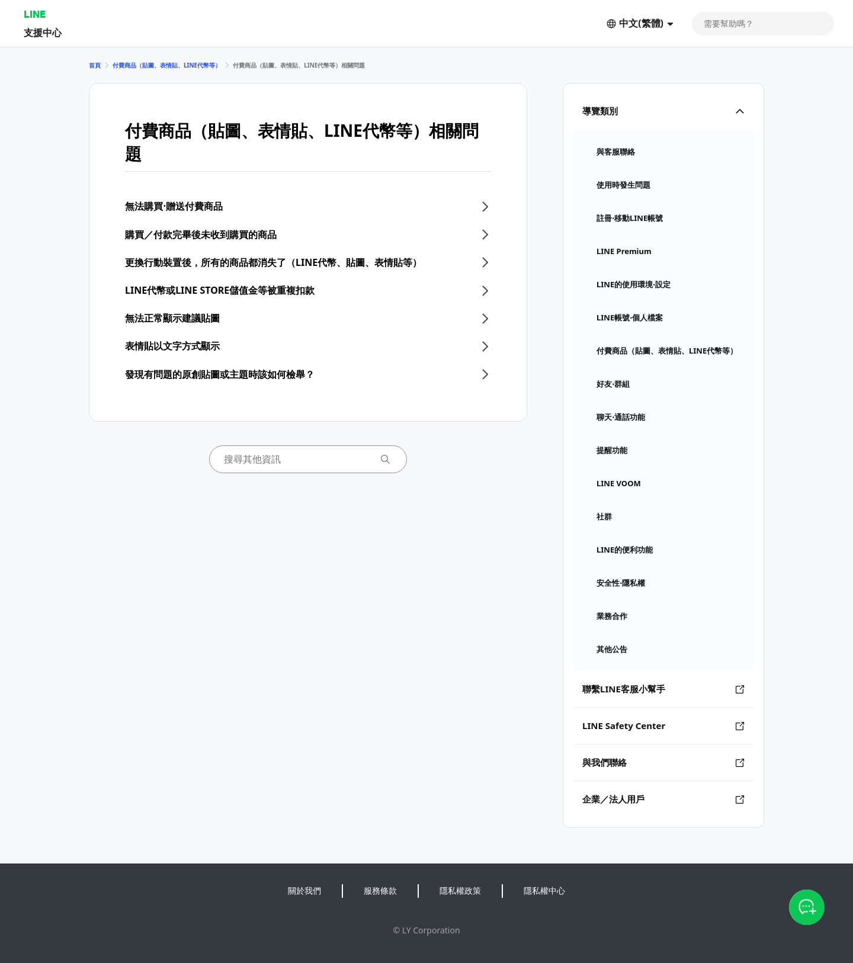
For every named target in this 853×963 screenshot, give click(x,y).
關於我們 (304, 890)
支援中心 (43, 32)
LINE (35, 14)
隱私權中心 (544, 890)
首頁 (95, 65)
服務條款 (380, 890)
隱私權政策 (460, 890)
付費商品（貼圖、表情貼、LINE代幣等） (167, 65)
